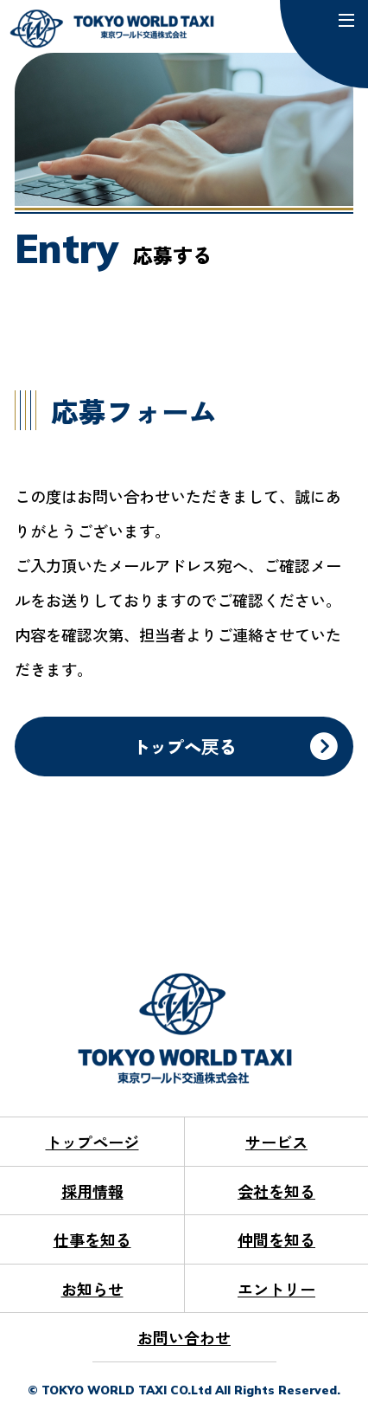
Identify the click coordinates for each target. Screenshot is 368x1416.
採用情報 (92, 1191)
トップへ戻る (184, 746)
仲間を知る (276, 1239)
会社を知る (276, 1191)
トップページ (92, 1141)
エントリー (276, 1289)
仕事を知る (92, 1239)
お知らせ (92, 1289)
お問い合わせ (184, 1337)
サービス (276, 1141)
